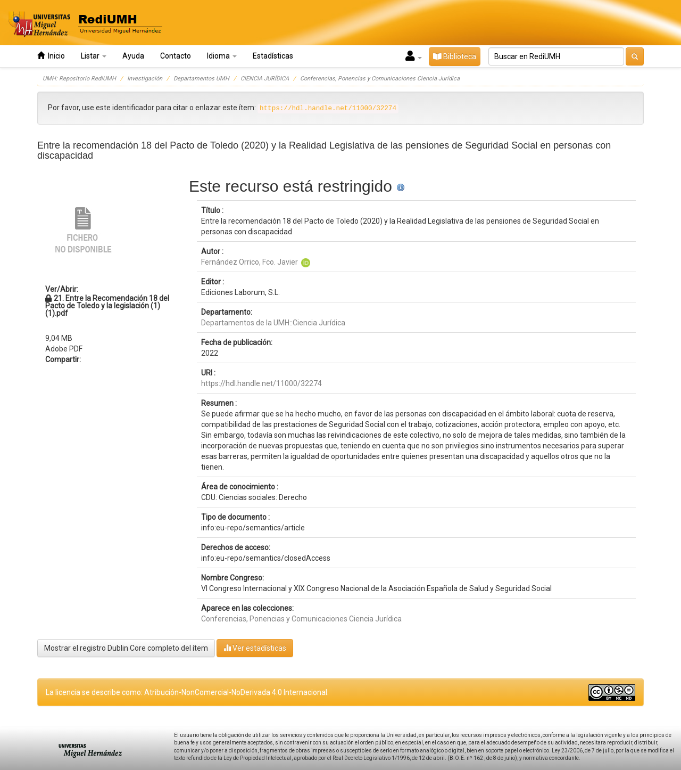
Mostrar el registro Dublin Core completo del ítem (126, 648)
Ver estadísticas (254, 647)
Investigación (144, 78)
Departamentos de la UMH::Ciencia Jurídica (273, 322)
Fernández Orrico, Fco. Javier (249, 262)
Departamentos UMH (201, 78)
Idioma (222, 56)
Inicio (51, 55)
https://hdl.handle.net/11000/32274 (261, 383)
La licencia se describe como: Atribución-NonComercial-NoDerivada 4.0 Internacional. (187, 692)
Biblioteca (454, 56)
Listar (93, 56)
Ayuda (133, 56)
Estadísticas (273, 56)
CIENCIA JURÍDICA (264, 78)
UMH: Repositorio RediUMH (79, 78)
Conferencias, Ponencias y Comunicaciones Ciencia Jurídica (380, 78)
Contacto (175, 56)
